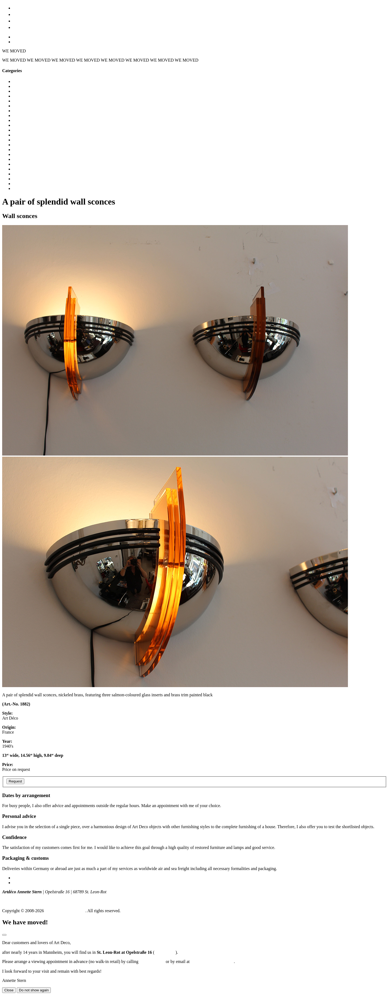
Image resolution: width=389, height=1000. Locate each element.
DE (16, 37)
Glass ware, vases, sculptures (38, 149)
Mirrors (19, 159)
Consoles (21, 120)
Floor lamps (23, 144)
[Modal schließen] (4, 935)
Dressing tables (26, 140)
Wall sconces (24, 188)
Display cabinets (27, 135)
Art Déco (23, 14)
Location (23, 20)
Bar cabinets (24, 91)
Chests (19, 110)
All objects (22, 81)
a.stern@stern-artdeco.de (212, 961)
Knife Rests (23, 154)
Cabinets (20, 101)
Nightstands (23, 164)
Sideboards (22, 178)
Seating (19, 169)
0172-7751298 (152, 961)
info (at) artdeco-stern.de (24, 901)
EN (16, 41)
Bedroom (21, 96)
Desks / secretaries (29, 125)
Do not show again (34, 990)
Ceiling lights (24, 105)
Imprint (19, 877)
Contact (22, 27)
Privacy (19, 882)
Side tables (22, 174)
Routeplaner (164, 952)
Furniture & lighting (36, 7)
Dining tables (24, 130)
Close (9, 990)
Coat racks (22, 115)
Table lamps (23, 183)
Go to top (10, 995)
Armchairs (22, 86)
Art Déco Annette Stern (65, 910)
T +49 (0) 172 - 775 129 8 (24, 896)
